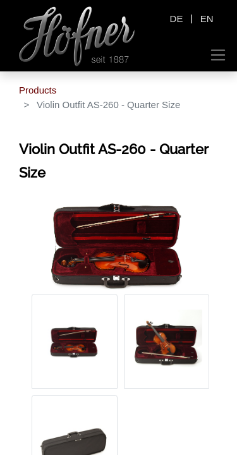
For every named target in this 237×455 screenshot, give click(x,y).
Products (37, 90)
